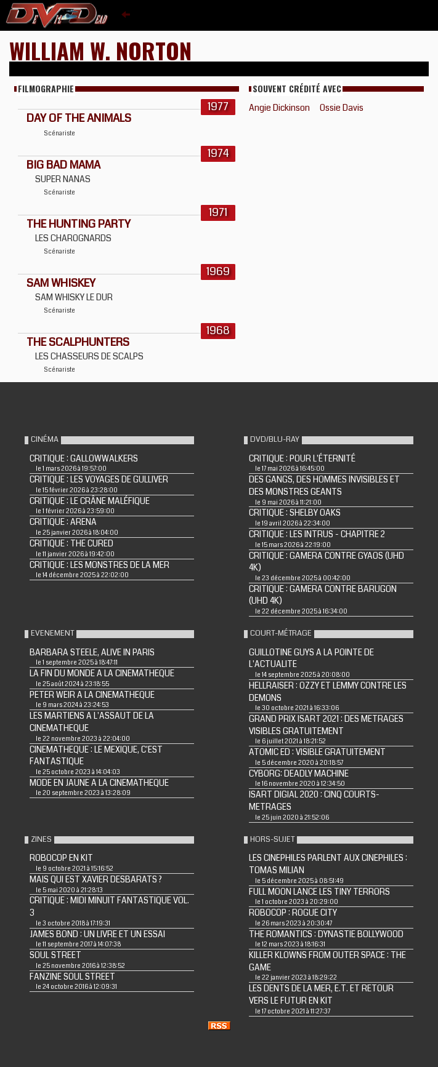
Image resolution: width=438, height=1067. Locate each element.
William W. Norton (100, 50)
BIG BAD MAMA (63, 165)
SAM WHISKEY (60, 283)
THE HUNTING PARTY (78, 224)
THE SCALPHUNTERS (77, 342)
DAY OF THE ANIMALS (78, 118)
